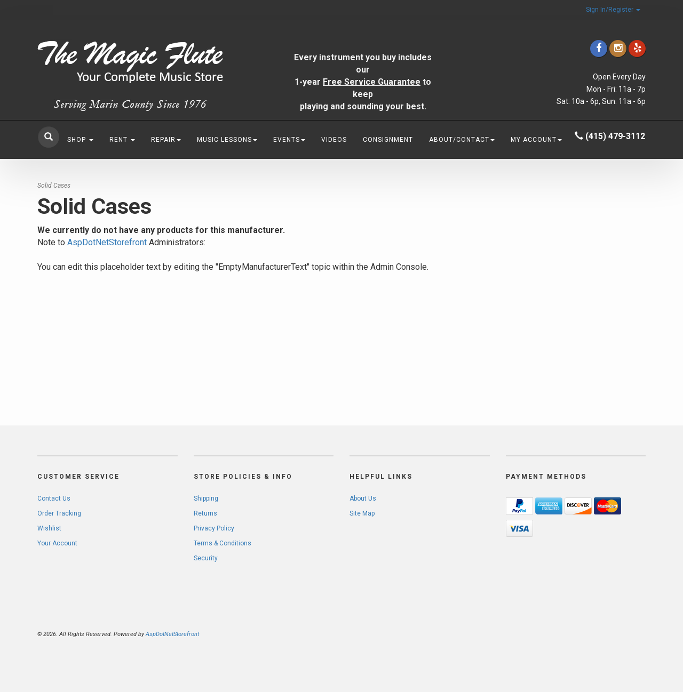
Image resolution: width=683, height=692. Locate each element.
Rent (122, 139)
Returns (205, 513)
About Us (363, 498)
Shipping (206, 498)
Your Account (57, 543)
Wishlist (49, 528)
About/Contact (462, 139)
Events (289, 139)
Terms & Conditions (222, 543)
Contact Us (53, 498)
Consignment (388, 139)
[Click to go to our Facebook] (598, 48)
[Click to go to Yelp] (637, 48)
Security (206, 558)
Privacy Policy (214, 528)
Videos (334, 139)
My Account (536, 139)
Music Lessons (227, 139)
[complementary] (605, 633)
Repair (166, 139)
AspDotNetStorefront (107, 242)
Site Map (362, 513)
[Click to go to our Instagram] (617, 48)
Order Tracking (59, 513)
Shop (80, 139)
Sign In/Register (613, 9)
